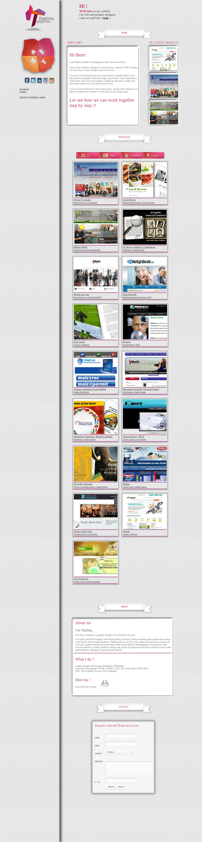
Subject (98, 753)
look (106, 18)
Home (30, 46)
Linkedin (40, 80)
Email (97, 746)
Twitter (33, 80)
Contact (30, 65)
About (46, 64)
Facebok (27, 80)
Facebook (24, 89)
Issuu (52, 80)
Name (97, 738)
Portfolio (46, 46)
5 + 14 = (98, 782)
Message (99, 761)
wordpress (46, 80)
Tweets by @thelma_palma (32, 97)
